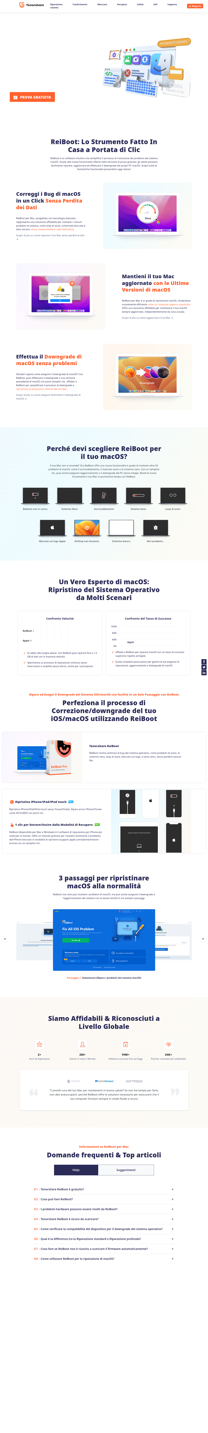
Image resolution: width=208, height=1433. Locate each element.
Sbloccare (102, 4)
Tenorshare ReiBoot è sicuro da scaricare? (66, 1219)
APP (156, 4)
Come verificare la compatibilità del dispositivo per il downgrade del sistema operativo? (98, 1229)
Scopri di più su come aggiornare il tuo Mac (147, 317)
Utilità (140, 4)
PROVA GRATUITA (32, 97)
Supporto (172, 4)
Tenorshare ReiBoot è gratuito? (59, 1189)
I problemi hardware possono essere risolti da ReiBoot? (76, 1209)
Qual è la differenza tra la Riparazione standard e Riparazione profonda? (87, 1239)
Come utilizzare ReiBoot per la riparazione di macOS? (74, 1259)
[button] (5, 938)
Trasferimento (80, 4)
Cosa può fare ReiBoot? (53, 1199)
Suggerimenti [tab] (126, 1170)
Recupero (122, 4)
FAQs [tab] (76, 1170)
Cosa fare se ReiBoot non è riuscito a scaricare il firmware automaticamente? (91, 1249)
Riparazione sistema (56, 6)
